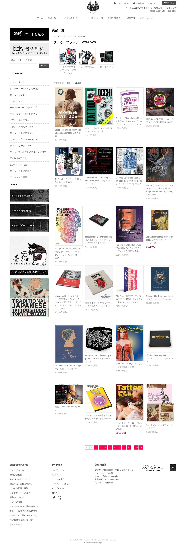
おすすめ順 (58, 83)
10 (136, 447)
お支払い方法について (20, 479)
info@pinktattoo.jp (109, 476)
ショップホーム (17, 470)
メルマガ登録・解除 (19, 488)
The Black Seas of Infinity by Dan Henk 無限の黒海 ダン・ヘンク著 (98, 180)
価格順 (69, 83)
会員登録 (140, 3)
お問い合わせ (146, 18)
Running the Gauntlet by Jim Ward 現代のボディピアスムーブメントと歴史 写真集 (128, 248)
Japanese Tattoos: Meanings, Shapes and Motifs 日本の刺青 (68, 133)
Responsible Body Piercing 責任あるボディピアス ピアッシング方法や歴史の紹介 (98, 240)
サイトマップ (16, 524)
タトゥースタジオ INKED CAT (23, 511)
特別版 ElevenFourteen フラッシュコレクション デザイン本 (159, 358)
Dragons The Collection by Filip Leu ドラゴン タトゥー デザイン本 (98, 358)
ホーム (40, 18)
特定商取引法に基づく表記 (22, 520)
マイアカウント (123, 3)
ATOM (61, 488)
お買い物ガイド (115, 18)
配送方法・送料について (21, 484)
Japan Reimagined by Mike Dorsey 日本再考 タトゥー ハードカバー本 (159, 240)
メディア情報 (16, 502)
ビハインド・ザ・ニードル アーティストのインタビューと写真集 (129, 426)
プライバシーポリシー (62, 484)
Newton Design (97, 543)
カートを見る (58, 479)
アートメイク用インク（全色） (24, 515)
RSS (54, 488)
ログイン (154, 3)
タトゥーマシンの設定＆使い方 (24, 506)
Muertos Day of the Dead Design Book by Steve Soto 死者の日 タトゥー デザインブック (129, 181)
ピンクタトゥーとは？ (20, 493)
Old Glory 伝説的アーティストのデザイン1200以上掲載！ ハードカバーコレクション (129, 299)
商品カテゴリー (17, 497)
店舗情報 (131, 18)
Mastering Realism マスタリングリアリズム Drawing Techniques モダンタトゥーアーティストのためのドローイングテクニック (68, 302)
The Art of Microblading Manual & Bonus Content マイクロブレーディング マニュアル (129, 121)
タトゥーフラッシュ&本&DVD (74, 36)
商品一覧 (52, 18)
